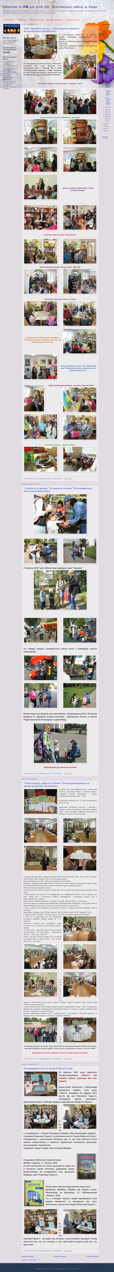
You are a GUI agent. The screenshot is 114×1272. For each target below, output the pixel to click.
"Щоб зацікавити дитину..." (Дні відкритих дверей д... (108, 64)
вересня (107, 57)
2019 (105, 43)
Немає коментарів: (57, 478)
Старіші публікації (92, 1256)
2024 (105, 31)
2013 (105, 130)
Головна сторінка (60, 1256)
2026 (105, 27)
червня (107, 109)
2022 (105, 36)
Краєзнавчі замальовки (55, 20)
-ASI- (66, 1268)
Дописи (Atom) (33, 1259)
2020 (105, 41)
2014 (105, 128)
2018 (105, 45)
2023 (105, 34)
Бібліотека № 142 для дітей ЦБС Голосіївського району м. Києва (50, 6)
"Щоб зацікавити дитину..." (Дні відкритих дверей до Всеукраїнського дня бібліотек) (51, 30)
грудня (106, 49)
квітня (106, 114)
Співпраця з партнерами (105, 137)
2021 (105, 38)
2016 (105, 123)
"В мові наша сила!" (73, 20)
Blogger (77, 1268)
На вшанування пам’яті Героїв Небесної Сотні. (48, 1068)
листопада (107, 52)
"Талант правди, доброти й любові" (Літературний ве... (108, 84)
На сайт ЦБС (9, 20)
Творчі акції (21, 20)
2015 (105, 126)
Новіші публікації (27, 1256)
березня (107, 116)
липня (106, 107)
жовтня (107, 55)
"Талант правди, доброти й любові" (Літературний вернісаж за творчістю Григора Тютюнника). (56, 784)
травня (107, 111)
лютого (107, 118)
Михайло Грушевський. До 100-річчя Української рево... (108, 101)
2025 (105, 29)
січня (106, 121)
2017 (105, 47)
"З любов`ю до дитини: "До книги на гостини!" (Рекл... (108, 74)
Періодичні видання (36, 20)
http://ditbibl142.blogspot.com (10, 68)
